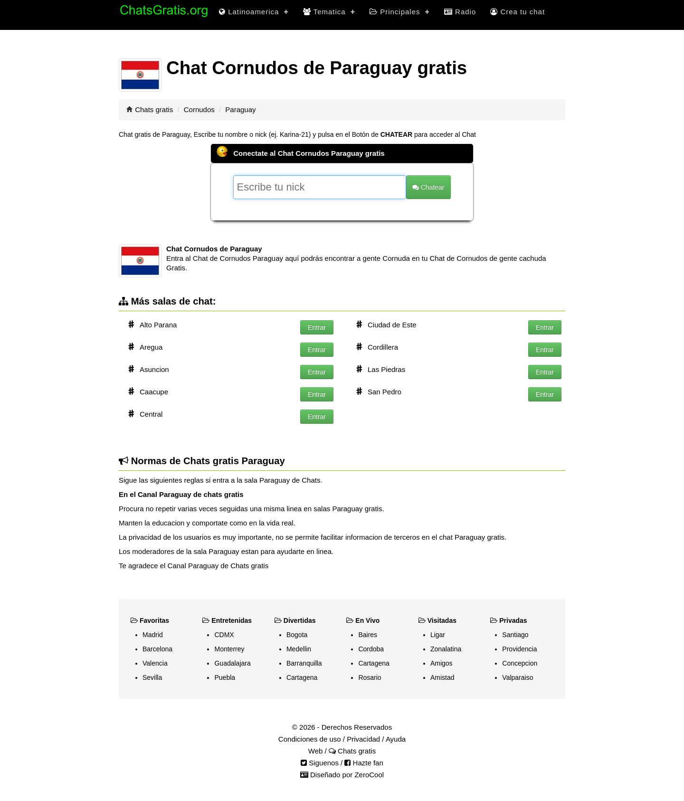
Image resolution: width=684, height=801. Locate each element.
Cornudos (199, 109)
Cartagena (301, 677)
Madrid (152, 635)
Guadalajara (232, 663)
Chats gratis (154, 109)
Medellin (298, 649)
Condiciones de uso (309, 739)
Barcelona (157, 649)
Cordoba (371, 649)
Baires (367, 635)
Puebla (224, 677)
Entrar (317, 327)
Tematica (329, 12)
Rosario (369, 677)
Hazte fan (363, 763)
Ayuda (396, 739)
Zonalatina (445, 649)
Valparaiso (517, 677)
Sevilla (152, 677)
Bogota (296, 635)
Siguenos (320, 763)
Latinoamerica (254, 12)
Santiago (515, 635)
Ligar (437, 635)
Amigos (441, 663)
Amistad (442, 677)
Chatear (428, 187)
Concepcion (519, 663)
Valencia (155, 663)
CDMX (224, 635)
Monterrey (229, 649)
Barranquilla (304, 663)
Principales (400, 12)
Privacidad (363, 739)
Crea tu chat (517, 12)
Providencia (519, 649)
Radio (460, 12)
